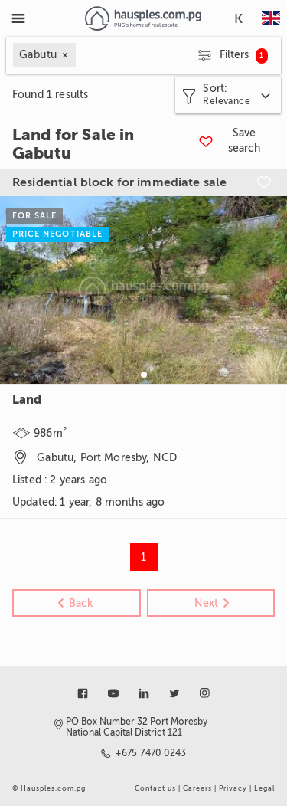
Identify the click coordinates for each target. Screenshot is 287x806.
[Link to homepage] (143, 18)
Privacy (233, 788)
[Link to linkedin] (144, 693)
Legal (264, 788)
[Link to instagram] (205, 693)
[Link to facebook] (82, 693)
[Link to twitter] (174, 693)
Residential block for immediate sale (119, 182)
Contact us (155, 788)
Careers (197, 788)
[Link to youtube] (113, 693)
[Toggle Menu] (18, 18)
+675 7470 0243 (151, 753)
